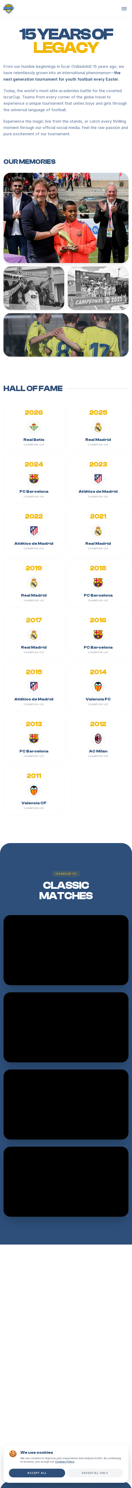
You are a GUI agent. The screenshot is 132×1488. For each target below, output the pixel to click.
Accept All (37, 1473)
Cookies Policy (64, 1461)
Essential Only (95, 1473)
